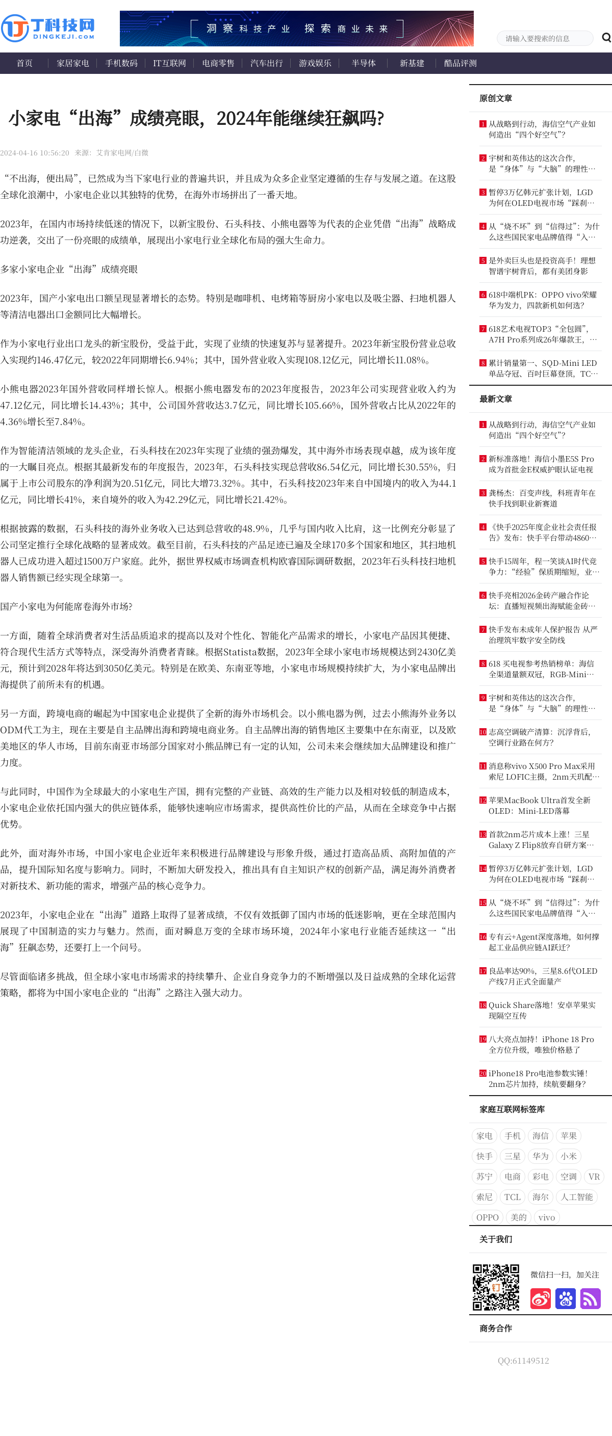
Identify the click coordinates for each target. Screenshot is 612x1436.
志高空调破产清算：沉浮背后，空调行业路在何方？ (542, 737)
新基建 (412, 63)
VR (594, 1176)
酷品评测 (460, 63)
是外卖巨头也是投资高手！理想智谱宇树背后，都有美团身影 (542, 265)
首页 (24, 63)
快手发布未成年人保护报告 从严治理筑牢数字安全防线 (543, 634)
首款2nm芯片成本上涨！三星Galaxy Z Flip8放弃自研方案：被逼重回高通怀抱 (541, 839)
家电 (484, 1135)
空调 (568, 1176)
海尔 (540, 1197)
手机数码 (121, 63)
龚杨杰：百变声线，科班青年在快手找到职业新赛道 (542, 498)
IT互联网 (169, 63)
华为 (540, 1156)
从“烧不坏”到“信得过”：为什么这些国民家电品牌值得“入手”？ (544, 231)
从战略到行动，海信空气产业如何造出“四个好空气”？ (542, 129)
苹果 (568, 1135)
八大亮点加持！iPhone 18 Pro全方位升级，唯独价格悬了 (541, 1044)
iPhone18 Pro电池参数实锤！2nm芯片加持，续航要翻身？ (540, 1078)
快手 (484, 1156)
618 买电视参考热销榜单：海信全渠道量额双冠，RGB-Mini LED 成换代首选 (541, 668)
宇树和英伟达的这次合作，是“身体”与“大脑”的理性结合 (542, 163)
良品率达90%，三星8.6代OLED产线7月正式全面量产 (543, 976)
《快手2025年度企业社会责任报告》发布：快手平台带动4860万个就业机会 (543, 532)
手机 (512, 1135)
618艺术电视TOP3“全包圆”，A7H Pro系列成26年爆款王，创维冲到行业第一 (543, 333)
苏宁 (484, 1176)
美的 (519, 1217)
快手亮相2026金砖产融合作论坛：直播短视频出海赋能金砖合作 (542, 600)
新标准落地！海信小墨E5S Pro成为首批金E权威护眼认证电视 (541, 463)
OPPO (487, 1217)
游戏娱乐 (315, 63)
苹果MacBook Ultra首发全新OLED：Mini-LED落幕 (540, 805)
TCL (512, 1197)
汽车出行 (266, 63)
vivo (547, 1217)
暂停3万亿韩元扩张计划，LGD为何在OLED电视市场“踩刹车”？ (541, 197)
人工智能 (576, 1197)
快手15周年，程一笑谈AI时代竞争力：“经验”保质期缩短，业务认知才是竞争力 (544, 566)
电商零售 (218, 63)
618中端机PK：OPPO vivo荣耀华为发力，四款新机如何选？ (543, 299)
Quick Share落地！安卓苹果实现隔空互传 (542, 1010)
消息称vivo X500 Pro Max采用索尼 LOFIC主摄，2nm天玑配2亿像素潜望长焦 (542, 771)
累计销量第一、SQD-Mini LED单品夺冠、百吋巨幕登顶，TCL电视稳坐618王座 (543, 368)
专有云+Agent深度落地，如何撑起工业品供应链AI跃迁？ (544, 941)
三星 (512, 1156)
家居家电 (73, 63)
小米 (568, 1156)
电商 (512, 1176)
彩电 (540, 1176)
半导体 (363, 63)
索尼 (484, 1197)
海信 (540, 1135)
